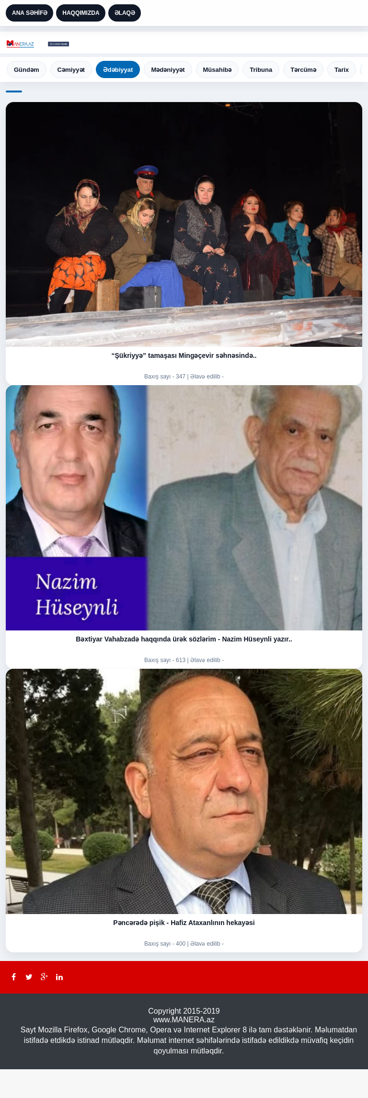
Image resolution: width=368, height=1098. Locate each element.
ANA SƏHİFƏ (29, 13)
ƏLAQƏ (125, 13)
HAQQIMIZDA (80, 13)
